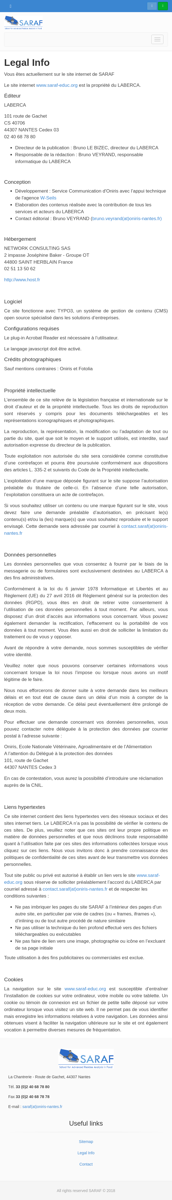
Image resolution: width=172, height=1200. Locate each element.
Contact (86, 1164)
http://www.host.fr (22, 279)
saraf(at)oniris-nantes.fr (42, 1106)
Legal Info (86, 1153)
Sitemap (86, 1141)
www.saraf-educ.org (56, 85)
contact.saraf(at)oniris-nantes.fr (75, 889)
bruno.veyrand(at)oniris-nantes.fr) (127, 218)
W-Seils (48, 198)
